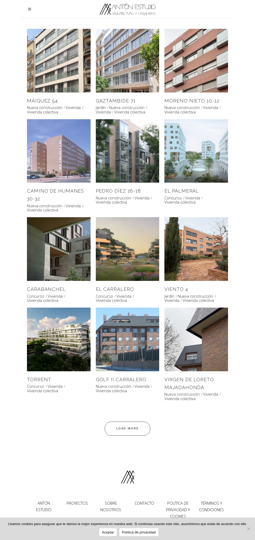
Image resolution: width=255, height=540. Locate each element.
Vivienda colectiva (42, 112)
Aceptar (108, 532)
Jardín (101, 108)
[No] (248, 528)
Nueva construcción (44, 108)
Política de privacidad (139, 532)
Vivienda (73, 108)
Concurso (173, 198)
